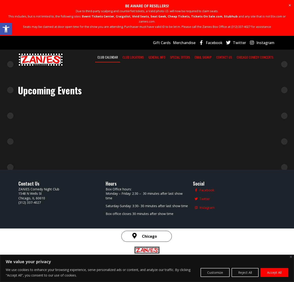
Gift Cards (162, 42)
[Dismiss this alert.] (290, 5)
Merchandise (184, 42)
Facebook (214, 42)
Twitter (239, 42)
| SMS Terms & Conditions (216, 218)
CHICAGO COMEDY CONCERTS (255, 57)
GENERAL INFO (156, 57)
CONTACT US (224, 57)
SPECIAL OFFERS (180, 57)
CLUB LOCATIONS (133, 57)
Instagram (265, 42)
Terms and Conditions (171, 219)
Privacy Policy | (142, 219)
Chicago (149, 194)
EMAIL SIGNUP (203, 57)
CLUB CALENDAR (107, 57)
